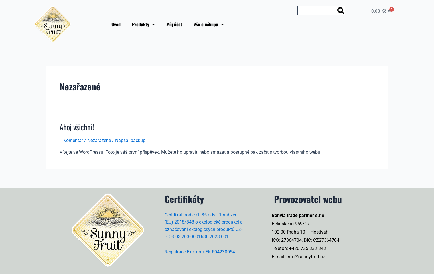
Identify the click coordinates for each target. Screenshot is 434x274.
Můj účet (174, 24)
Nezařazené (99, 140)
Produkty (143, 24)
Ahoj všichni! (77, 126)
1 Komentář (71, 140)
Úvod (116, 24)
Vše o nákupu (209, 24)
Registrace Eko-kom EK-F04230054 (200, 251)
